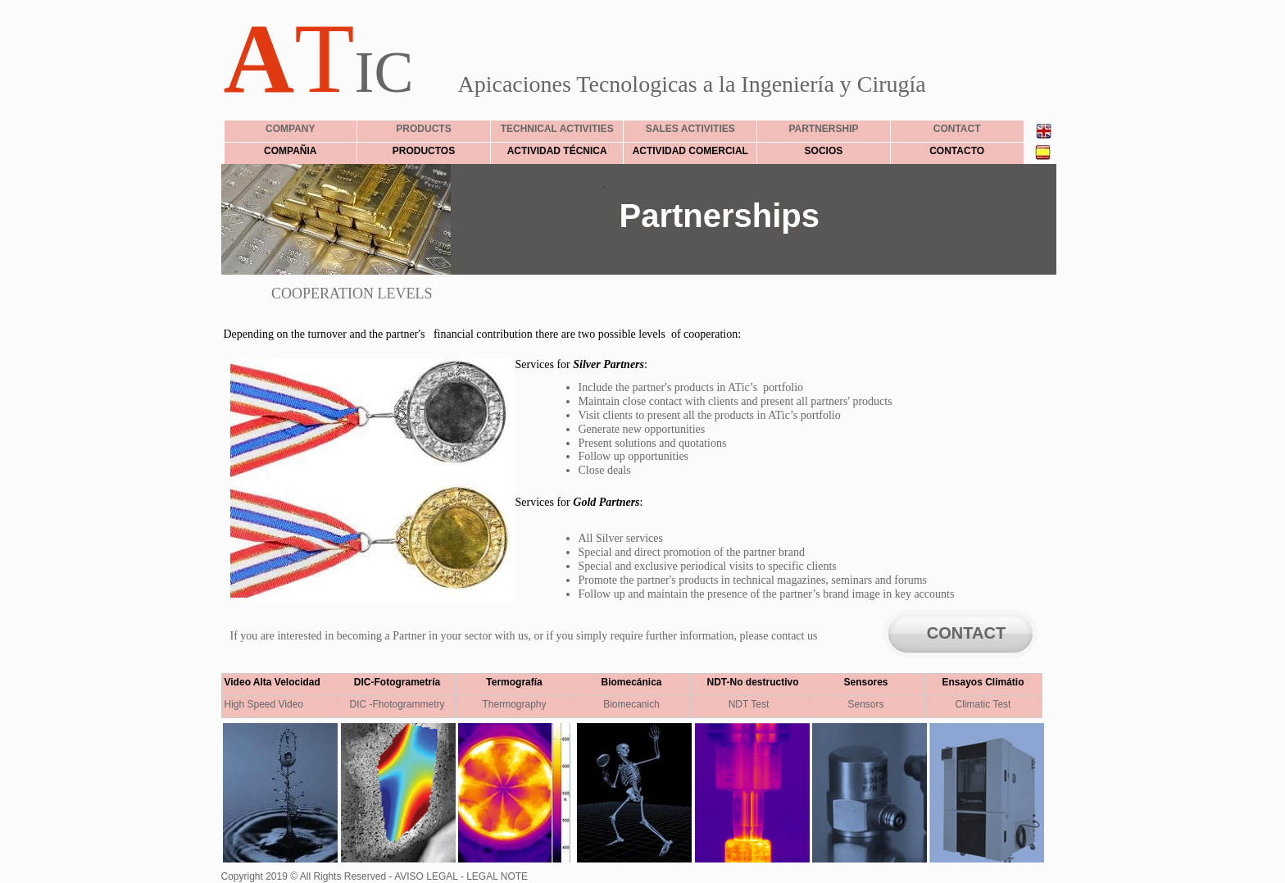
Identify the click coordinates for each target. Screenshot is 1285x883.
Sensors (865, 704)
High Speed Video (264, 704)
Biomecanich (631, 704)
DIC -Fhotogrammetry (396, 704)
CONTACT (966, 633)
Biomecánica (631, 682)
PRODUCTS (423, 128)
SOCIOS (824, 151)
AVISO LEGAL (424, 876)
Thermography (514, 704)
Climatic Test (983, 704)
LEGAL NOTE (496, 876)
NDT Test (749, 704)
